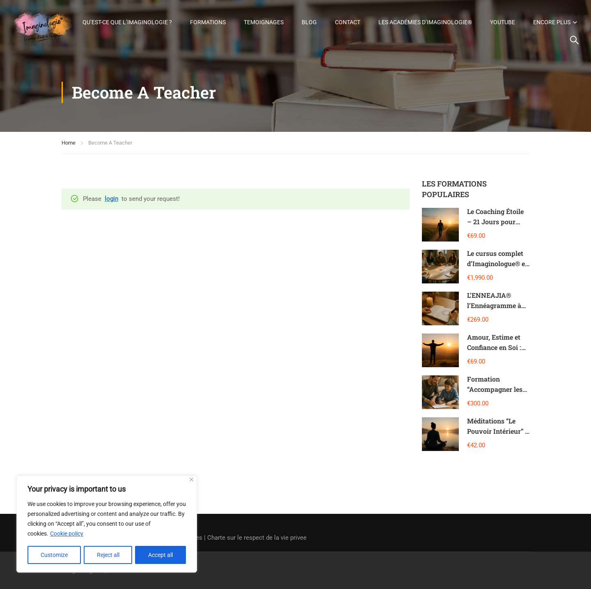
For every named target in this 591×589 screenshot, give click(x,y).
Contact (403, 16)
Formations (263, 16)
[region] (106, 524)
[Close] (191, 480)
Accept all (161, 555)
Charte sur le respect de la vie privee (257, 537)
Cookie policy (66, 534)
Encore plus (537, 40)
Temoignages (319, 16)
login (111, 202)
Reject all (108, 555)
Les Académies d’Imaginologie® (480, 16)
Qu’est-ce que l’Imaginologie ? (182, 16)
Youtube (557, 16)
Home (69, 146)
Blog (364, 16)
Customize (54, 555)
